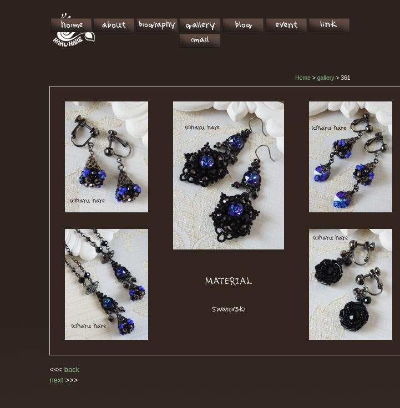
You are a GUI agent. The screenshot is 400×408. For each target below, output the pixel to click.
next (56, 380)
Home (303, 78)
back (71, 369)
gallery (326, 78)
